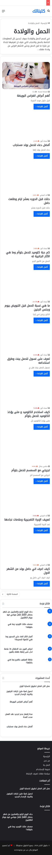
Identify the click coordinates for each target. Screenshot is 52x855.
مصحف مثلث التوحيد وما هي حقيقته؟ (20, 625)
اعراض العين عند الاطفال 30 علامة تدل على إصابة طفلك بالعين (18, 650)
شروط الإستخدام (43, 769)
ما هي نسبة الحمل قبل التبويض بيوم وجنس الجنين (27, 307)
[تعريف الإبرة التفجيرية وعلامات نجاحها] (26, 499)
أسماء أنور (44, 141)
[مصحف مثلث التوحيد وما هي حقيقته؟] (42, 628)
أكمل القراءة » (42, 107)
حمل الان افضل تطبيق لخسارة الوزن (34, 686)
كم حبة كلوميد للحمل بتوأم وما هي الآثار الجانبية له (28, 254)
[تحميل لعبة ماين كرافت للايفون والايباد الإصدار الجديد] (42, 694)
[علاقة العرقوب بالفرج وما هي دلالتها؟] (42, 663)
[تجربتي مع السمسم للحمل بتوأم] (26, 448)
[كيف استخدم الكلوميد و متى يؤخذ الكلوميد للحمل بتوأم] (26, 391)
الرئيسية (45, 23)
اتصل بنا (46, 765)
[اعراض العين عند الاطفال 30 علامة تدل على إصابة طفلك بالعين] (42, 652)
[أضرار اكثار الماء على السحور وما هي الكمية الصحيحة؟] (42, 640)
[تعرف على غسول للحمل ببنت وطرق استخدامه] (26, 338)
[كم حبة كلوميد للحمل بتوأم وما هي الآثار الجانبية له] (26, 232)
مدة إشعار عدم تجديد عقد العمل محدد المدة (18, 715)
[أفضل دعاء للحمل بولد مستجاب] (26, 124)
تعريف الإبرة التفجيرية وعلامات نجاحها (27, 519)
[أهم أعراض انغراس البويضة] (26, 75)
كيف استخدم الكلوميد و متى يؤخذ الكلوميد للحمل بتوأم (28, 414)
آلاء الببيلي (44, 195)
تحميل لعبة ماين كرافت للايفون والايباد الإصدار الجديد (19, 693)
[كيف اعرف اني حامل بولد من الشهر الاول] (26, 548)
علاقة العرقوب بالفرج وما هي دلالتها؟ (19, 661)
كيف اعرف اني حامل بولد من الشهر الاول (28, 570)
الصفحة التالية (10, 594)
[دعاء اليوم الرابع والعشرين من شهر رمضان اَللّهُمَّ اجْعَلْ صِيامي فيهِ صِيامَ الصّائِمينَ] (42, 615)
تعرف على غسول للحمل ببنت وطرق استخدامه (28, 360)
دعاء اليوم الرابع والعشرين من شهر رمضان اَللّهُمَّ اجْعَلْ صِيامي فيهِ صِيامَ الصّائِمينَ (17, 615)
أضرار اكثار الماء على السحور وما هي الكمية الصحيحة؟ (18, 638)
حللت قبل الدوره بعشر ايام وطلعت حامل (29, 201)
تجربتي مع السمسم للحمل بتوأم (30, 470)
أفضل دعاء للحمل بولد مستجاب (31, 145)
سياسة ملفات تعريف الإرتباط (38, 773)
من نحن (47, 761)
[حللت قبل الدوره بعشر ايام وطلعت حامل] (26, 176)
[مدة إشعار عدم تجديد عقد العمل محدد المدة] (42, 718)
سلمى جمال (43, 466)
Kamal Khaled (43, 91)
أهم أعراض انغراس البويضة (33, 95)
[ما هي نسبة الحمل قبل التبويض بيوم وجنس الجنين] (26, 285)
